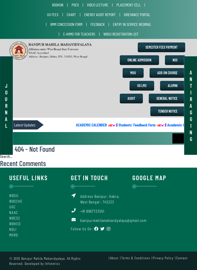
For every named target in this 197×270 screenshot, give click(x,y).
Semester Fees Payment (161, 47)
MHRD (13, 234)
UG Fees (52, 14)
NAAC (13, 212)
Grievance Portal (137, 14)
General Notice (167, 98)
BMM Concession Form (66, 24)
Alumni (173, 85)
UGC (12, 206)
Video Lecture (97, 4)
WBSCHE (16, 201)
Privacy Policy (163, 258)
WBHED (15, 223)
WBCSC (14, 217)
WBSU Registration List (121, 33)
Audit (131, 98)
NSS (175, 60)
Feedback (98, 24)
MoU (133, 73)
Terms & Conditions (135, 258)
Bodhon (57, 4)
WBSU (13, 195)
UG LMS (141, 85)
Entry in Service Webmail (132, 24)
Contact (182, 258)
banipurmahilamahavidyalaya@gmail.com (113, 220)
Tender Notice (168, 111)
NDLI (12, 229)
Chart (71, 14)
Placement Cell (128, 4)
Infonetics (52, 263)
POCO (75, 4)
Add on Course (167, 73)
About (114, 258)
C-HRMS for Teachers (79, 33)
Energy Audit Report (100, 14)
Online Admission (139, 60)
